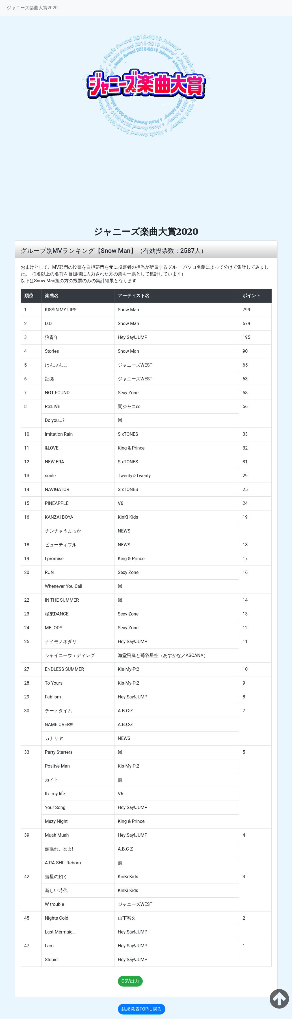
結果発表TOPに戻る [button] (142, 1009)
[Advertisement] (146, 183)
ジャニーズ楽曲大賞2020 (32, 7)
